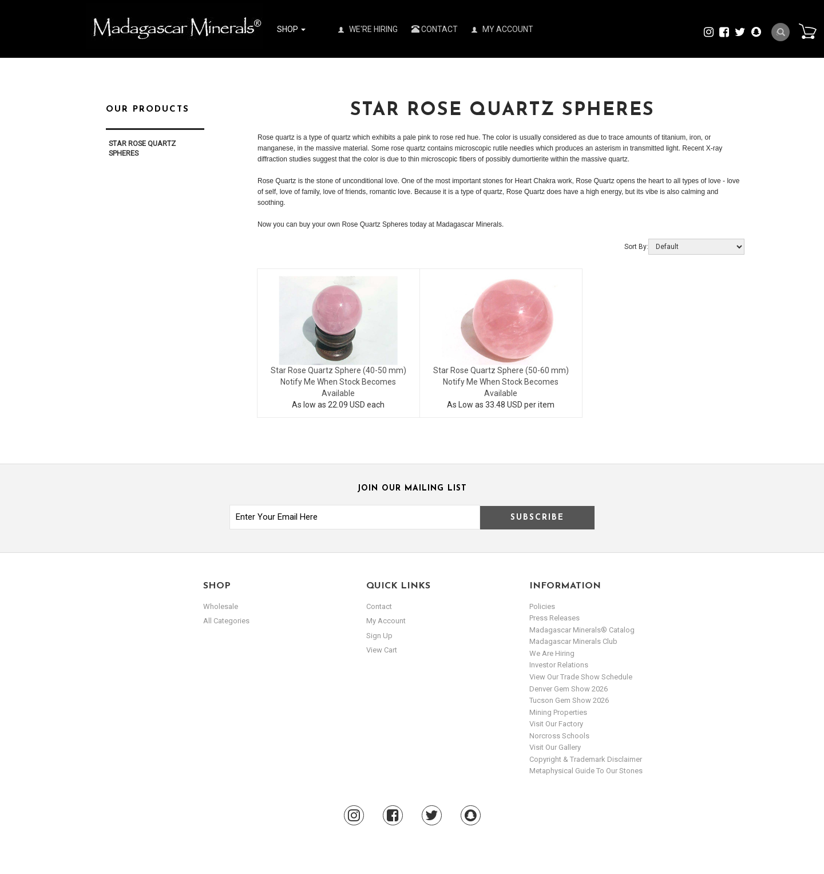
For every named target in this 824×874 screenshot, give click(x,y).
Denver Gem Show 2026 (568, 689)
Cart (807, 31)
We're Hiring (368, 29)
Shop (291, 29)
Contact (434, 29)
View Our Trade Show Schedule (580, 677)
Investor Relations (558, 665)
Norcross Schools (559, 735)
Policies (542, 606)
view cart (381, 650)
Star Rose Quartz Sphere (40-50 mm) (338, 370)
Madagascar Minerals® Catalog (582, 630)
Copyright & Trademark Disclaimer (585, 759)
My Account (502, 29)
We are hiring (552, 653)
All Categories (226, 620)
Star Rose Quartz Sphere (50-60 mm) (501, 370)
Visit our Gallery (555, 747)
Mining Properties (558, 712)
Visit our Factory (556, 723)
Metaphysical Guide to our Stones (586, 770)
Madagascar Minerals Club (573, 641)
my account (386, 620)
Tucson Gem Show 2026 (569, 700)
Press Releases (554, 618)
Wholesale (220, 606)
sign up (379, 635)
